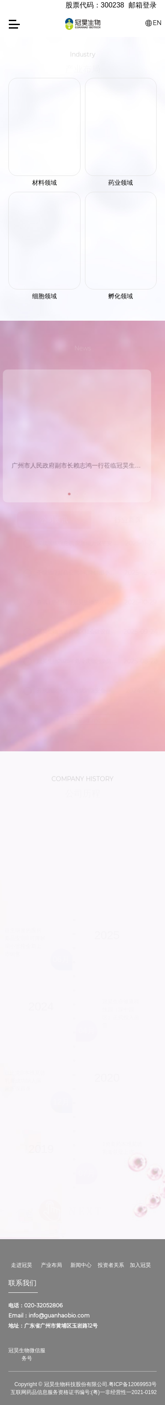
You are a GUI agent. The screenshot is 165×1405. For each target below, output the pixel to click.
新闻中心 (81, 1265)
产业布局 (51, 1265)
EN (157, 23)
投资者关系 (111, 1265)
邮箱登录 (142, 5)
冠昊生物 (82, 24)
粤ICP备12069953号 (133, 1384)
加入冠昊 (140, 1265)
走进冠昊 (21, 1265)
